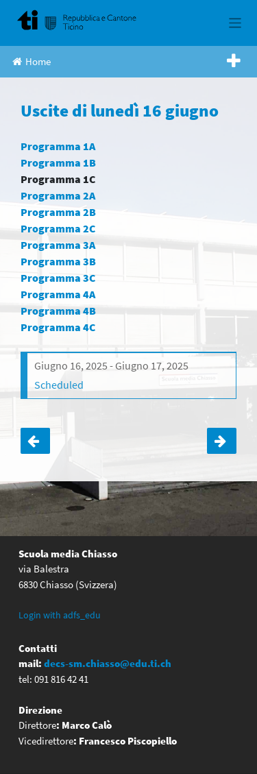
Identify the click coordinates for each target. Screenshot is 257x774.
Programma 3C (58, 278)
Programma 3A (58, 245)
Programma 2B (58, 212)
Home (31, 61)
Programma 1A (58, 146)
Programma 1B (58, 162)
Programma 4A (58, 294)
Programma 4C (58, 327)
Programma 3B (58, 261)
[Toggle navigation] (235, 23)
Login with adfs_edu (60, 615)
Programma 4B (58, 310)
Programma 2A (58, 195)
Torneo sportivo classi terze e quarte (35, 441)
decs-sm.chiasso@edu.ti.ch (107, 663)
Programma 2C (58, 228)
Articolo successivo (221, 441)
